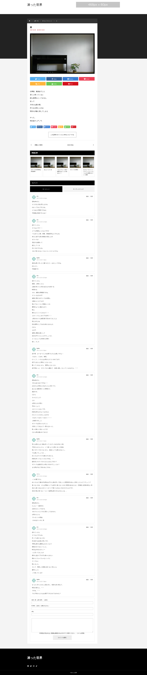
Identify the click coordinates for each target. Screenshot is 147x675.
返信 (87, 196)
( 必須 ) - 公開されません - (40, 605)
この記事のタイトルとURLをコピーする (62, 134)
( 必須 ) (40, 600)
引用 (91, 196)
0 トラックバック (78, 189)
